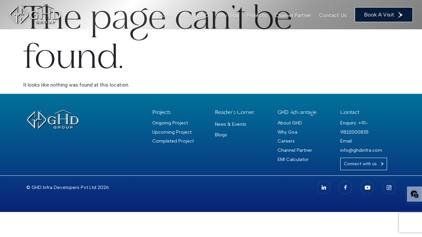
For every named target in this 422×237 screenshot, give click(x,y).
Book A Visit (384, 15)
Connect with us (360, 163)
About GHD (195, 15)
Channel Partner (293, 15)
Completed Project (173, 141)
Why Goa (228, 15)
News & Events (230, 124)
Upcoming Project (172, 132)
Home (166, 15)
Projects (257, 15)
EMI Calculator (293, 159)
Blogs (221, 134)
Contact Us (333, 15)
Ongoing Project (170, 122)
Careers (286, 141)
